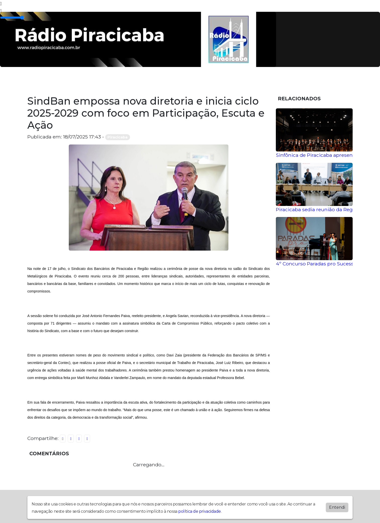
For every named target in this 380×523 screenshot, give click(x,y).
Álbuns (101, 81)
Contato (187, 81)
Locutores (130, 81)
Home (38, 81)
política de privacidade (199, 511)
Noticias (159, 81)
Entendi (337, 507)
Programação (69, 81)
